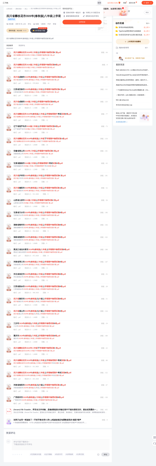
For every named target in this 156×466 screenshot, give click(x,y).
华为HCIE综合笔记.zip (124, 105)
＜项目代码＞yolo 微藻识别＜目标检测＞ (131, 95)
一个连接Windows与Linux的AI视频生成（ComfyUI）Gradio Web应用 (132, 90)
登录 (99, 3)
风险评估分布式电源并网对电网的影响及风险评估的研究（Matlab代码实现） (132, 85)
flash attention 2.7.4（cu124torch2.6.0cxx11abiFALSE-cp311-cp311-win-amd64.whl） (132, 70)
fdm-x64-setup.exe (122, 100)
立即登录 (82, 22)
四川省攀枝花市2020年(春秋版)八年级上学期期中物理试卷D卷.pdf (47, 16)
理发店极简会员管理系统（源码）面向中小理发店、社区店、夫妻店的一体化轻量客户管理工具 (132, 80)
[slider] (17, 454)
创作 (147, 3)
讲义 (26, 9)
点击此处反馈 (121, 122)
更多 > (148, 23)
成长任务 (133, 2)
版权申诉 (11, 19)
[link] (9, 9)
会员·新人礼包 (113, 2)
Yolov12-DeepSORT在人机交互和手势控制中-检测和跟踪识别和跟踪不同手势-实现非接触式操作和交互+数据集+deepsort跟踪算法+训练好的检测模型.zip (132, 75)
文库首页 (9, 9)
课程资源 (18, 9)
